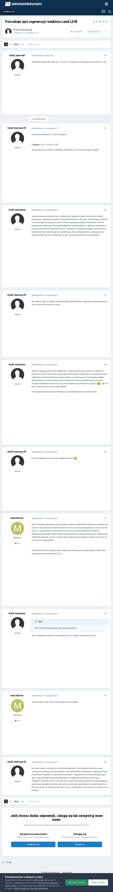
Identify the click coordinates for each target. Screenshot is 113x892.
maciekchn (16, 517)
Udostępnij (76, 31)
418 (17, 543)
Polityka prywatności (50, 872)
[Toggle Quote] (36, 621)
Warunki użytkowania (39, 888)
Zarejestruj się (33, 844)
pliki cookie (39, 880)
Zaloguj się (79, 844)
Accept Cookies (76, 882)
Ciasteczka (67, 872)
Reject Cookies (98, 882)
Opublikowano (43, 55)
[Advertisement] (66, 91)
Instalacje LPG (32, 33)
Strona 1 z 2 (34, 44)
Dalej (16, 44)
